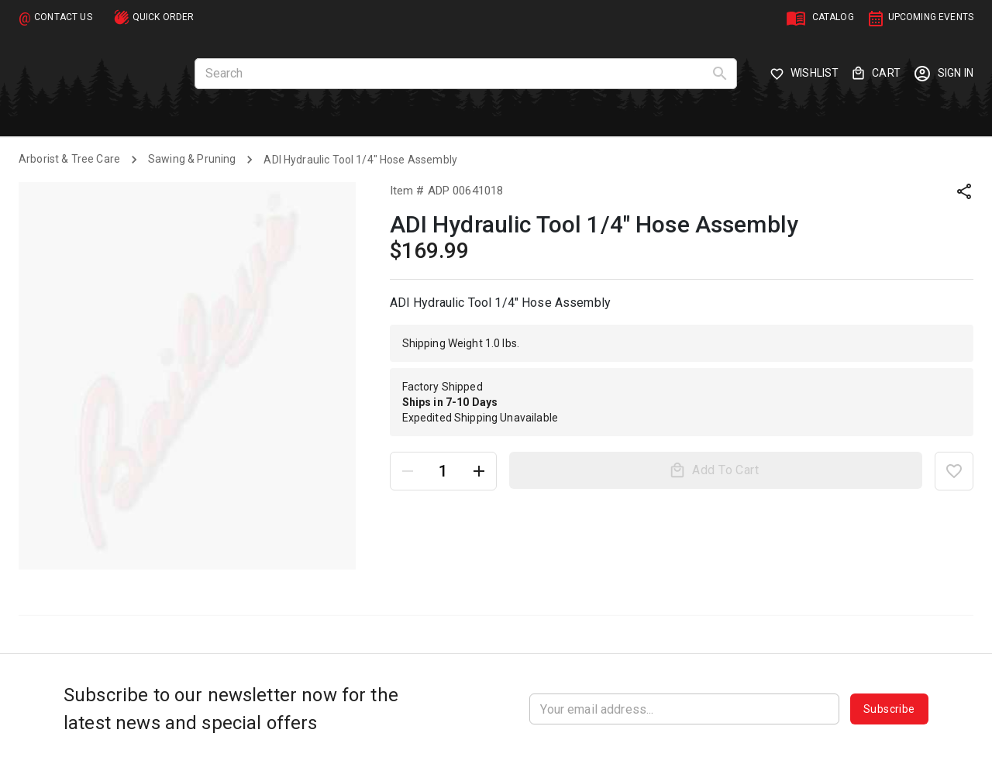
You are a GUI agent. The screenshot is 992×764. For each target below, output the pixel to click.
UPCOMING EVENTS (930, 17)
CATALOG (833, 17)
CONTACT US (63, 17)
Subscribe (889, 708)
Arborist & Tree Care (69, 159)
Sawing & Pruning (192, 159)
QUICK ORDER (164, 17)
